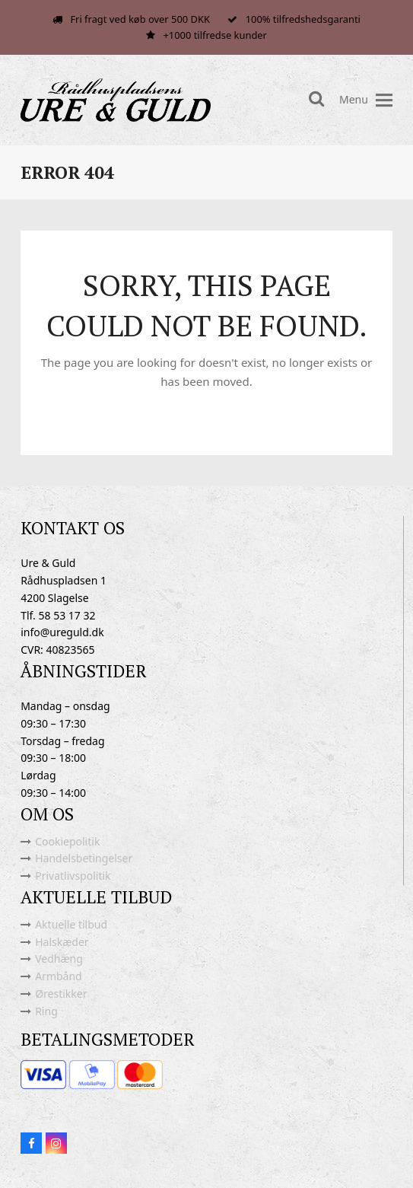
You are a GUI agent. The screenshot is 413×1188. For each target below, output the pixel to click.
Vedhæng (59, 958)
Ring (46, 1011)
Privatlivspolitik (72, 875)
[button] (384, 100)
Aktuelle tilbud (71, 924)
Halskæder (61, 942)
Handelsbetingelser (83, 858)
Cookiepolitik (67, 841)
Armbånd (58, 976)
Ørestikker (61, 993)
